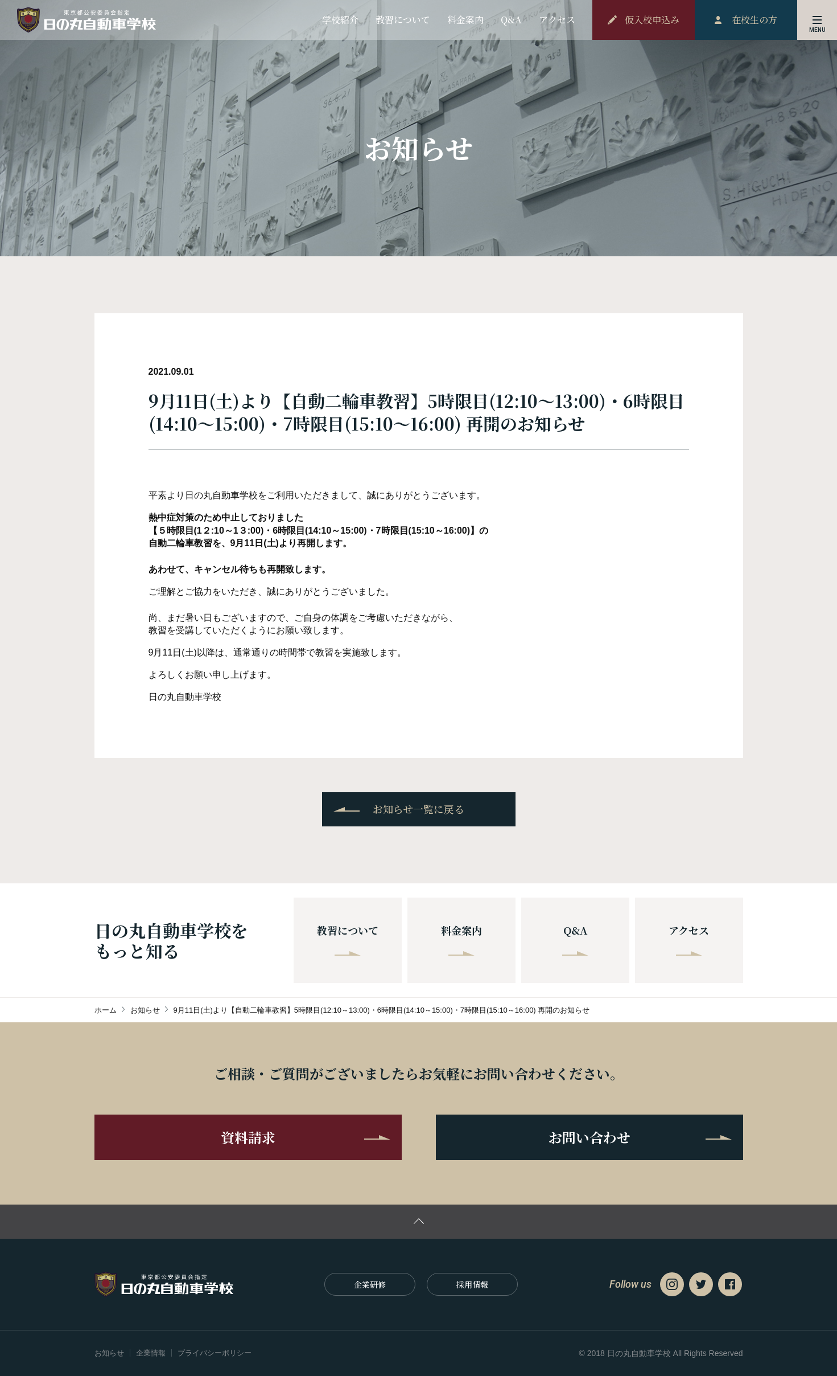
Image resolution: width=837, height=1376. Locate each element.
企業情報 (151, 1353)
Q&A (575, 939)
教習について (347, 939)
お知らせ (109, 1353)
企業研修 (370, 1284)
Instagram (672, 1284)
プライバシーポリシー (214, 1353)
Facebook (730, 1284)
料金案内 (461, 939)
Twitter (701, 1284)
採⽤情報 (472, 1284)
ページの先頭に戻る (418, 1222)
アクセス (689, 939)
